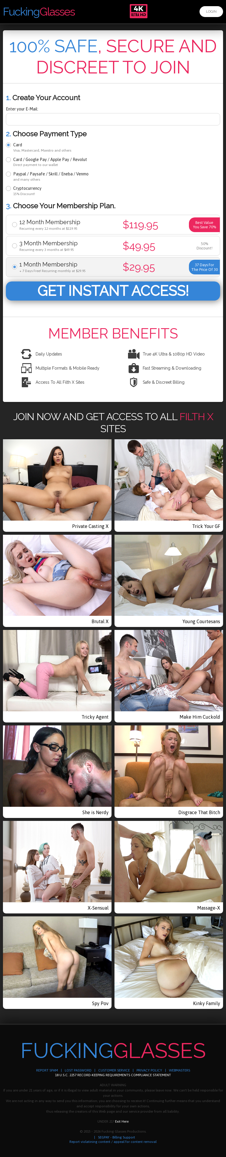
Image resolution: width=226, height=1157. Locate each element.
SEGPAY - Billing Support (116, 1137)
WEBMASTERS (179, 1070)
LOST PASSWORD (78, 1070)
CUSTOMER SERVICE (114, 1070)
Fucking (39, 12)
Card (42, 147)
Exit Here (122, 1121)
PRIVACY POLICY (149, 1070)
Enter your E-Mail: (22, 109)
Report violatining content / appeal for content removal (113, 1142)
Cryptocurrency (27, 191)
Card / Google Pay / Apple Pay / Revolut (50, 162)
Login (211, 11)
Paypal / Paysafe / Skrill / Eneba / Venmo (51, 177)
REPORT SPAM (47, 1070)
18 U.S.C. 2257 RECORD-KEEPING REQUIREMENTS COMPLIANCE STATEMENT (113, 1075)
